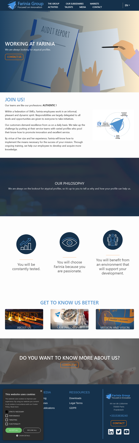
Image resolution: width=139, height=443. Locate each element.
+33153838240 (119, 415)
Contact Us (14, 56)
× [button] (41, 391)
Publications (48, 408)
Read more (15, 407)
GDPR (72, 408)
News (45, 403)
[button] (23, 435)
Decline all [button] (32, 430)
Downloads (75, 398)
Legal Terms (76, 403)
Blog (44, 398)
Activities (53, 7)
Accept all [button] (13, 430)
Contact (97, 7)
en (126, 5)
